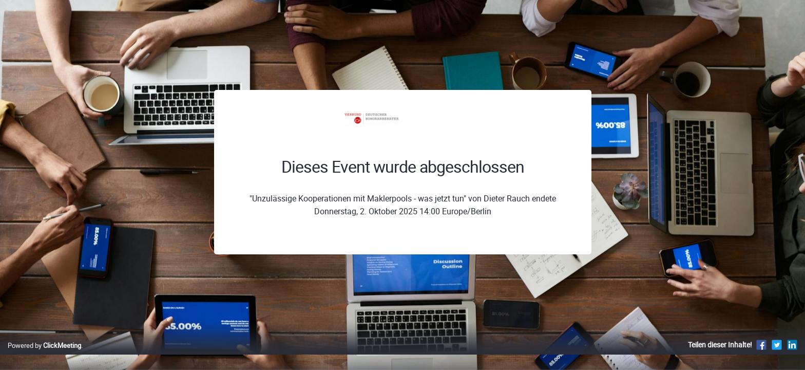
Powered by (44, 356)
